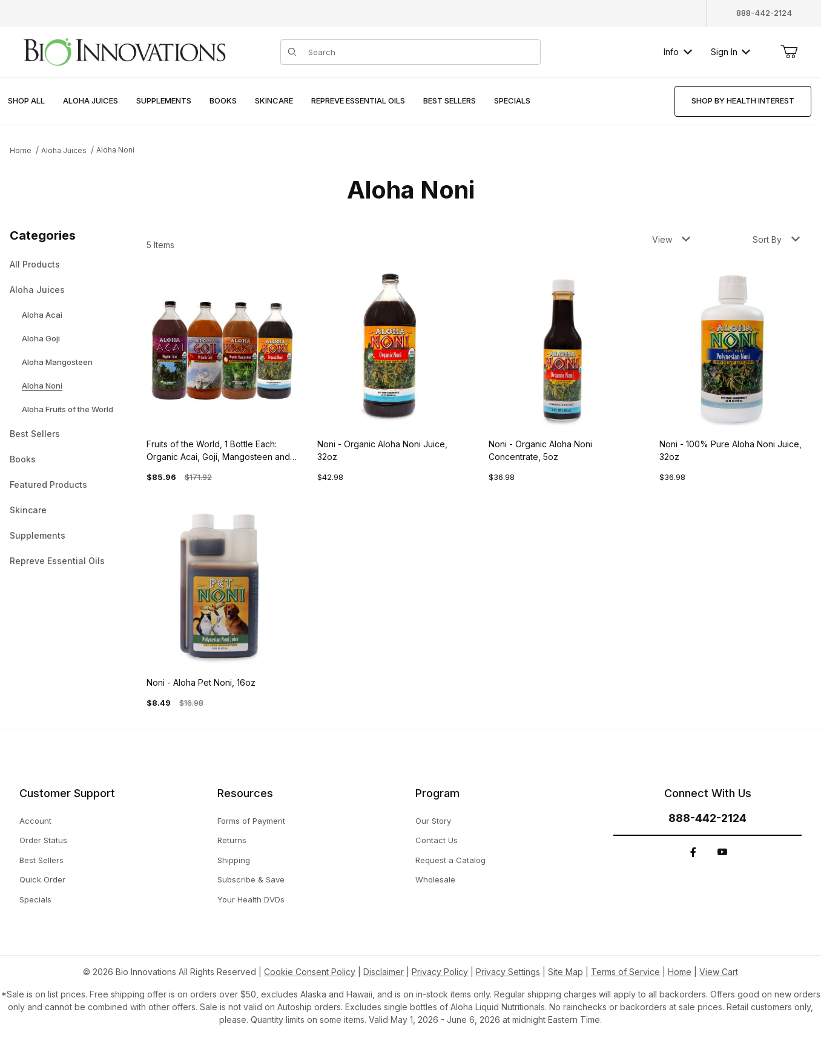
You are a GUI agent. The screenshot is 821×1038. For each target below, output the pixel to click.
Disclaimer (383, 972)
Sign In (730, 52)
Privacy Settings (508, 972)
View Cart (718, 972)
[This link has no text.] (124, 50)
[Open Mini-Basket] (789, 52)
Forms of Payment (251, 821)
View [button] (671, 239)
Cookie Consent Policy (309, 972)
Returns (231, 840)
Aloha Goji (41, 338)
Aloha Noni (115, 149)
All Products (35, 264)
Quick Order (42, 879)
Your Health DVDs (251, 899)
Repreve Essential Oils (57, 561)
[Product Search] (421, 52)
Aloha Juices (64, 150)
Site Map (565, 972)
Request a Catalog (450, 860)
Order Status (43, 840)
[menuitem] (26, 101)
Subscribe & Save (251, 879)
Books (23, 459)
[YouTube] (722, 852)
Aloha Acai (42, 315)
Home (20, 150)
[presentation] (90, 101)
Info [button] (678, 52)
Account (35, 821)
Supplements (37, 535)
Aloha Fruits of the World (67, 409)
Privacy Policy (440, 972)
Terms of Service (625, 972)
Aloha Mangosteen (57, 362)
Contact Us (436, 840)
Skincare (28, 510)
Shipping (233, 860)
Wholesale (435, 879)
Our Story (433, 821)
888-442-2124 (764, 13)
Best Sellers (35, 434)
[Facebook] (693, 852)
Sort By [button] (776, 239)
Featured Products (48, 484)
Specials (35, 899)
